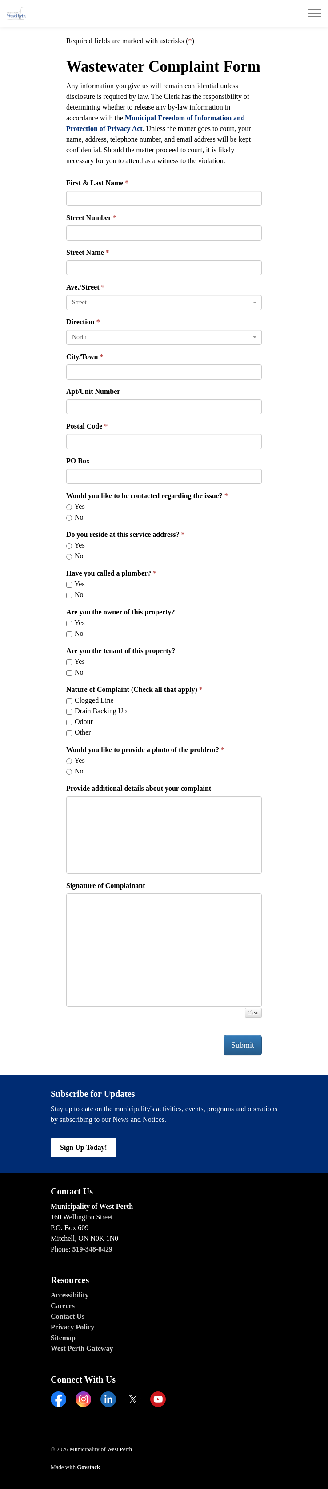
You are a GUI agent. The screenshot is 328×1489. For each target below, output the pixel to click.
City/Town (82, 356)
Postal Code (84, 426)
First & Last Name (94, 183)
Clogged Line (90, 700)
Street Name (85, 252)
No (75, 517)
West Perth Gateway (82, 1348)
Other (78, 732)
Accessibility (69, 1295)
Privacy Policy (72, 1327)
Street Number (88, 217)
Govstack (88, 1467)
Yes (75, 506)
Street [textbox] (79, 302)
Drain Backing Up (96, 711)
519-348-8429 (92, 1249)
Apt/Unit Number (93, 391)
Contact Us (67, 1316)
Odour (79, 721)
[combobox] (164, 302)
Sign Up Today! (83, 1148)
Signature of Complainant (105, 885)
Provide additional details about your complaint (138, 788)
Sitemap (63, 1338)
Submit (242, 1045)
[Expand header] (314, 13)
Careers (63, 1305)
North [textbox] (79, 337)
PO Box (78, 461)
